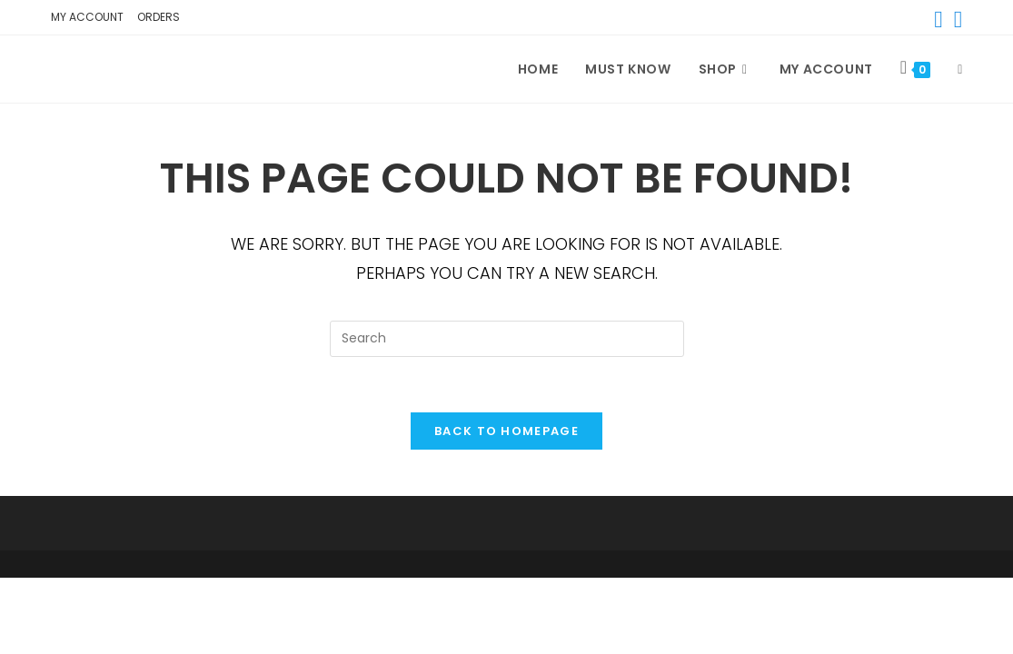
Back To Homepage (506, 431)
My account (87, 17)
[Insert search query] (507, 339)
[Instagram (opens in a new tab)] (955, 20)
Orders (158, 17)
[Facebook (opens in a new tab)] (938, 20)
